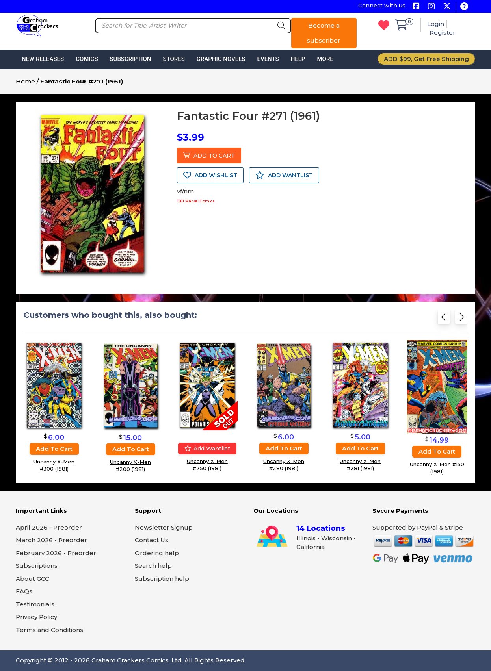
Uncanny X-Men (53, 461)
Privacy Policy (36, 617)
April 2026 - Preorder (49, 527)
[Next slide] (461, 319)
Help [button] (298, 59)
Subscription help (162, 578)
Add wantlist (207, 448)
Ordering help (157, 553)
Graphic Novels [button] (221, 59)
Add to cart (54, 448)
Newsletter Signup (164, 527)
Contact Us (151, 540)
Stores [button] (173, 59)
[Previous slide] (444, 319)
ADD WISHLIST (210, 175)
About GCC (32, 578)
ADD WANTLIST (284, 175)
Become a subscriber (323, 33)
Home (25, 81)
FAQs (24, 591)
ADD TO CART (209, 155)
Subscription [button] (130, 59)
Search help (153, 565)
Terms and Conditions (49, 630)
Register (443, 32)
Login (435, 24)
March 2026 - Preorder (51, 540)
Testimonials (35, 604)
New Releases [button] (43, 59)
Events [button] (268, 59)
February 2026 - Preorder (56, 553)
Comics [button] (87, 59)
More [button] (325, 59)
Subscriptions (37, 565)
